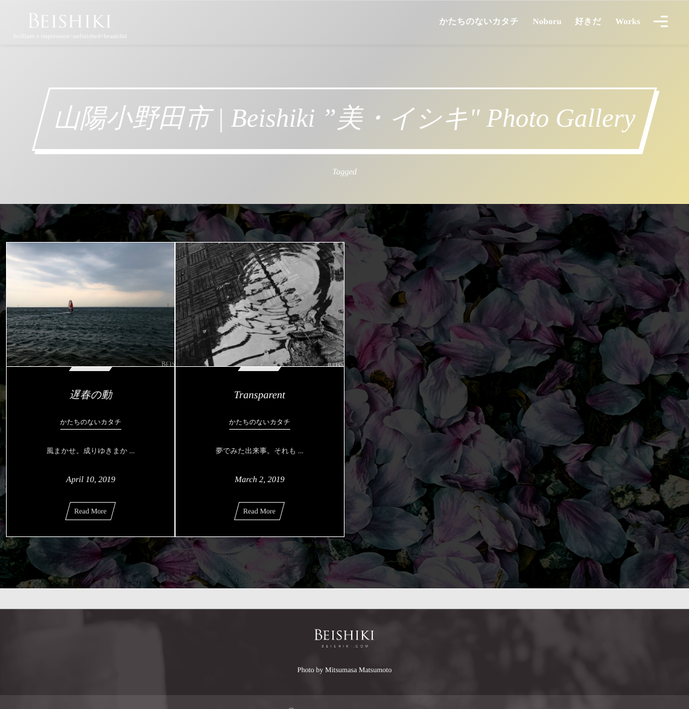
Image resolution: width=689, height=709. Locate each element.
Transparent (259, 395)
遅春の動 (90, 395)
